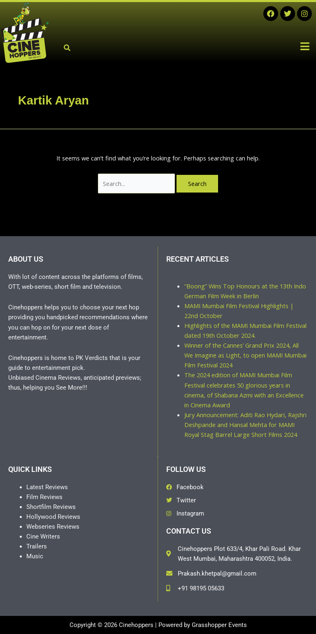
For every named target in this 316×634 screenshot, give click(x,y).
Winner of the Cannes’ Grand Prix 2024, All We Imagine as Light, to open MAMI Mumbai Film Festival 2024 (245, 355)
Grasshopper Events (219, 625)
